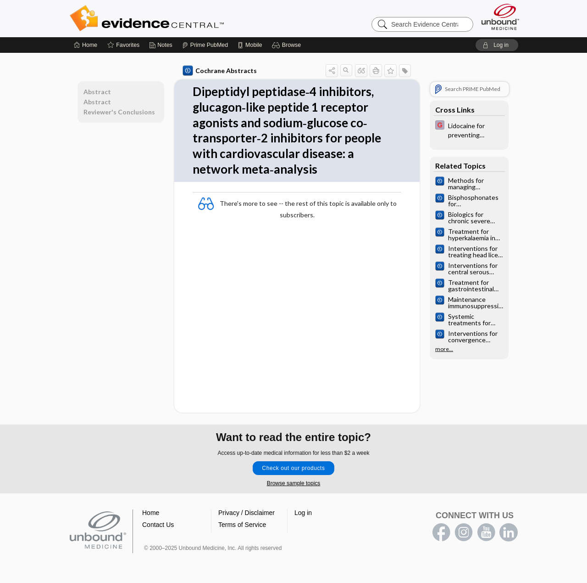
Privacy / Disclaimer (246, 512)
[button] (288, 45)
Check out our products (293, 468)
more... (444, 349)
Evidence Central (183, 18)
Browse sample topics (294, 483)
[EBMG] (469, 130)
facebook (441, 532)
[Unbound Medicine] (500, 16)
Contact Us (158, 524)
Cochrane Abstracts (220, 70)
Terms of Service (242, 524)
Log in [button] (303, 512)
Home (150, 512)
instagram (463, 532)
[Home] (85, 45)
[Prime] (205, 45)
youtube (486, 532)
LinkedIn (508, 532)
